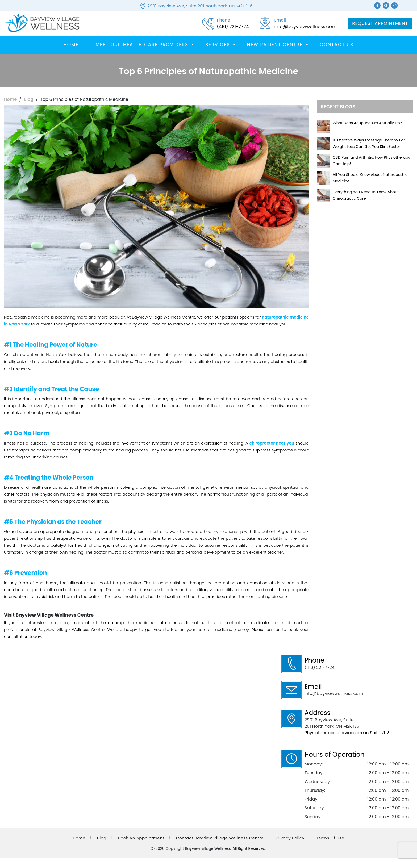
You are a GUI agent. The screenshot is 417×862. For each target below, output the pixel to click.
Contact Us (336, 49)
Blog (29, 104)
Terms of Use (330, 842)
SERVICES (217, 49)
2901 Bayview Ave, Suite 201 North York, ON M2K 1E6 (199, 6)
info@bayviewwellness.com (334, 698)
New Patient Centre (275, 49)
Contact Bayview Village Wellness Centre (220, 842)
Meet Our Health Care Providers (141, 49)
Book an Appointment (141, 842)
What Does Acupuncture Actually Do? (367, 127)
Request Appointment (380, 25)
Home (71, 49)
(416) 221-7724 (320, 672)
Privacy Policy (290, 842)
